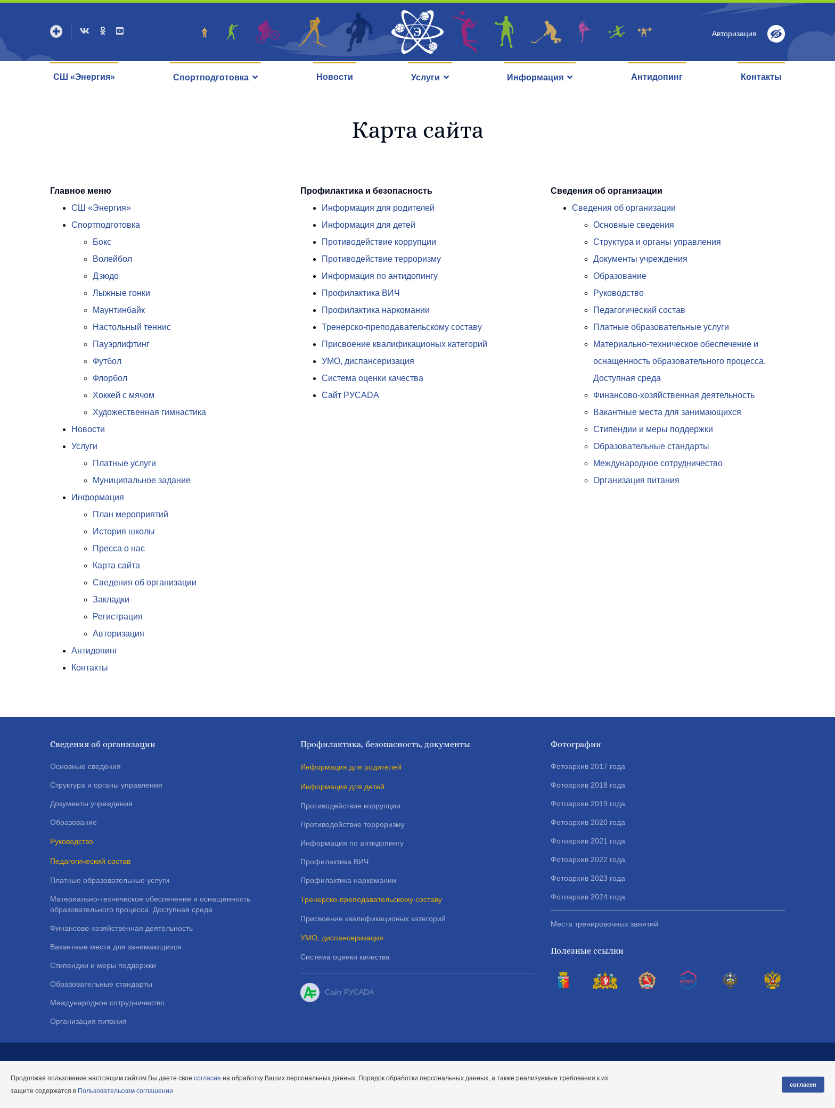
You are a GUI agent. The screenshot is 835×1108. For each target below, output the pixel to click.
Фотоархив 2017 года (588, 766)
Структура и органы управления (657, 241)
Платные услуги (124, 463)
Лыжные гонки (121, 292)
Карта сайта (116, 565)
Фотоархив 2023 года (588, 878)
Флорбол (110, 378)
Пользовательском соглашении (125, 1091)
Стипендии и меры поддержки (653, 429)
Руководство (618, 292)
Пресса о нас (119, 548)
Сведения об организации (145, 582)
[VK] (84, 31)
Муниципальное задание (142, 480)
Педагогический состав (639, 310)
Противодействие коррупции (379, 241)
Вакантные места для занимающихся (667, 412)
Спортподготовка (211, 77)
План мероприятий (130, 514)
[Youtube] (120, 31)
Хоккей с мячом (123, 395)
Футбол (107, 361)
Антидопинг (657, 76)
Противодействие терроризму (381, 258)
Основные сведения (633, 224)
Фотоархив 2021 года (588, 841)
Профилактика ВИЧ (361, 292)
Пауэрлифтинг (121, 344)
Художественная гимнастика (149, 412)
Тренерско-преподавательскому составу (402, 327)
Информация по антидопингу (380, 275)
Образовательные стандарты (651, 446)
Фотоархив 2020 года (588, 822)
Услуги (425, 77)
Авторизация (118, 633)
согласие (207, 1078)
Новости (334, 76)
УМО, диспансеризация (368, 361)
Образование (619, 275)
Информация (535, 77)
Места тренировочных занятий (604, 924)
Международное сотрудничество (658, 463)
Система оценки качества (372, 378)
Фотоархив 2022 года (588, 859)
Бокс (102, 241)
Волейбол (112, 258)
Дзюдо (106, 275)
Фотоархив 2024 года (588, 896)
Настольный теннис (132, 327)
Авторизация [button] (734, 33)
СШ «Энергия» (84, 76)
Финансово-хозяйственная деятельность (674, 395)
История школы (124, 531)
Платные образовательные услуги (661, 327)
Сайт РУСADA (350, 395)
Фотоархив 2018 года (588, 785)
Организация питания (636, 480)
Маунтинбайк (119, 310)
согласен (803, 1084)
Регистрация (118, 616)
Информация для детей (368, 224)
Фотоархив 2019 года (588, 803)
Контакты (761, 76)
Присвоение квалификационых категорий (404, 344)
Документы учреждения (640, 258)
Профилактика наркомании (376, 310)
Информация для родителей (378, 207)
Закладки (111, 599)
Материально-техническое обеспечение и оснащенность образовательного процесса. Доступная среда (679, 361)
